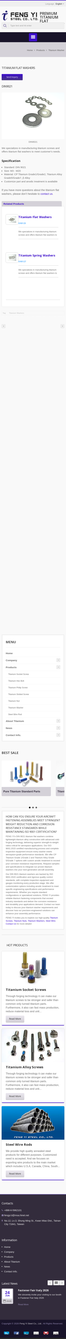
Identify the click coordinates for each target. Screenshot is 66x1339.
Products (40, 50)
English (59, 4)
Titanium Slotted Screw (18, 694)
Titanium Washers (16, 313)
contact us (47, 193)
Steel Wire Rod (15, 714)
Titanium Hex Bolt (16, 681)
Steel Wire (50, 921)
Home (30, 50)
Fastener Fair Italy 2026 (33, 1290)
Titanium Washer (56, 50)
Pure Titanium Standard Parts (21, 791)
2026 (7, 1301)
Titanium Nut (14, 701)
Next (61, 1282)
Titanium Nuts (20, 921)
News (9, 728)
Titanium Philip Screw (18, 687)
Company (11, 660)
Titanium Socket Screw (18, 674)
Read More (15, 1018)
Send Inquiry (12, 77)
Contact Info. (13, 735)
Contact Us (11, 924)
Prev (50, 1282)
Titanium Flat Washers (35, 217)
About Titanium (15, 721)
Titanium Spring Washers (36, 255)
